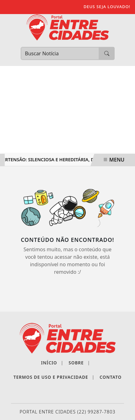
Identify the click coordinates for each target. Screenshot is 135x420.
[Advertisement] (67, 110)
